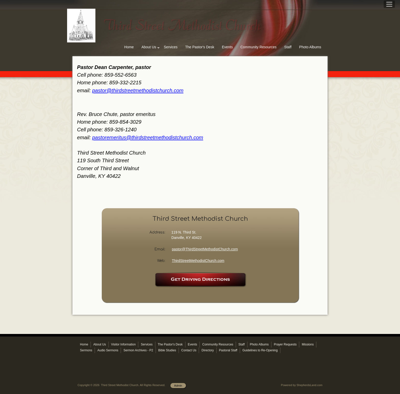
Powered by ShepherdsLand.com (301, 385)
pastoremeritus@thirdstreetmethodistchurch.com (147, 137)
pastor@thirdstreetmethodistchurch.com (137, 90)
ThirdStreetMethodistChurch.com (198, 261)
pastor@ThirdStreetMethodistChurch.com (205, 249)
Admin (178, 385)
